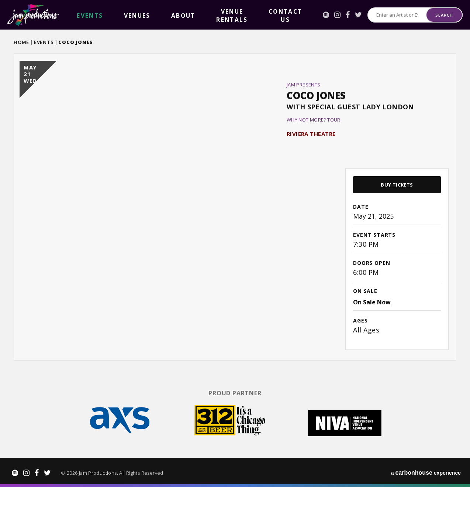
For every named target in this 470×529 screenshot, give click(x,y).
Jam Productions (33, 15)
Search (444, 15)
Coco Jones (316, 119)
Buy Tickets (397, 232)
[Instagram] (322, 14)
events (79, 15)
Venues (104, 15)
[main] (235, 230)
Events (44, 42)
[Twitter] (342, 14)
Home (21, 42)
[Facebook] (332, 14)
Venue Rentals (165, 15)
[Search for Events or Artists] (389, 15)
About (129, 15)
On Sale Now (372, 350)
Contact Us (209, 15)
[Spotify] (310, 14)
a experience (426, 514)
